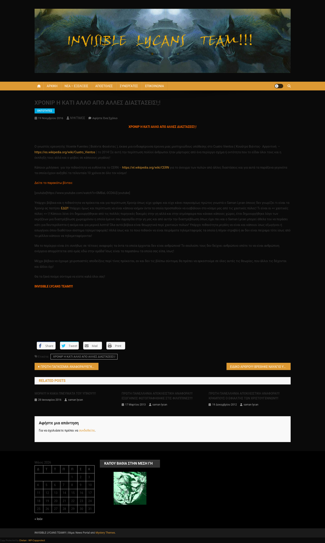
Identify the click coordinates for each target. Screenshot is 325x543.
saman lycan (75, 399)
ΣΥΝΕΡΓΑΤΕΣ (129, 86)
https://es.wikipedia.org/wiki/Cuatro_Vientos (65, 152)
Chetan (22, 540)
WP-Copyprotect (36, 540)
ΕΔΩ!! (65, 208)
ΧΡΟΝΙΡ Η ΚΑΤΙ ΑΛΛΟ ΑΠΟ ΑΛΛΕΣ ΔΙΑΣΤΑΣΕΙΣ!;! (84, 356)
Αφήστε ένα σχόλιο (105, 118)
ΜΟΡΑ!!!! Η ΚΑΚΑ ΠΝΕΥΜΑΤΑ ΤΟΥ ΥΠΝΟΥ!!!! (65, 393)
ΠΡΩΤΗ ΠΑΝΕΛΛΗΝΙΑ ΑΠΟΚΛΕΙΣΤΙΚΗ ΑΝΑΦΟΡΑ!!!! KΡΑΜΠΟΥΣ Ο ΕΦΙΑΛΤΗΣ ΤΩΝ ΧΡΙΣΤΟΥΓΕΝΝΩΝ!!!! (244, 396)
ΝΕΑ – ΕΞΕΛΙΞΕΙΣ (76, 86)
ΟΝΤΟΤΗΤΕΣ (44, 110)
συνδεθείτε (87, 430)
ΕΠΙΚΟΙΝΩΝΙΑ (154, 86)
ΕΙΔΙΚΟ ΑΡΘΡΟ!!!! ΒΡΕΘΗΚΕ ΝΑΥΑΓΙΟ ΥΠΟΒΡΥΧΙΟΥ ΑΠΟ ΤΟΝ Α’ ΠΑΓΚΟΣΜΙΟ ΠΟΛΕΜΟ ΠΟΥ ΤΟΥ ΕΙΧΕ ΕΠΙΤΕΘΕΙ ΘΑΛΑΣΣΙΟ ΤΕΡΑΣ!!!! (260, 366)
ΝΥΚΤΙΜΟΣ (77, 118)
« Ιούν (38, 519)
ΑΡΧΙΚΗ (52, 86)
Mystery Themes (105, 532)
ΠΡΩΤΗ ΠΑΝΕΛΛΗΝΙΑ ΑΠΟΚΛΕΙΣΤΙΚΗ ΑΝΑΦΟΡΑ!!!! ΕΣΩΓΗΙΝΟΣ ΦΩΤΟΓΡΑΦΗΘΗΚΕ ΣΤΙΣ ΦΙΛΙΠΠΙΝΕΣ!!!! (157, 396)
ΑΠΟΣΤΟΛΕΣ (103, 86)
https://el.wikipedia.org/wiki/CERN (145, 167)
